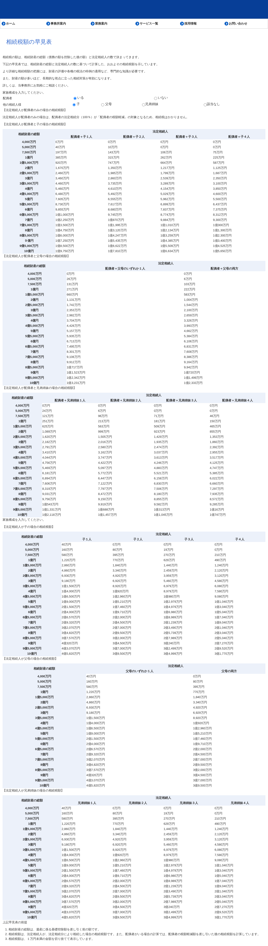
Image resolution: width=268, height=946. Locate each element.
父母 (106, 104)
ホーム (10, 23)
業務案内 (101, 23)
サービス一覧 (149, 23)
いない (161, 98)
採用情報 (190, 23)
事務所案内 (58, 23)
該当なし (212, 104)
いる (78, 98)
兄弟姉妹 (150, 104)
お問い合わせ (238, 23)
